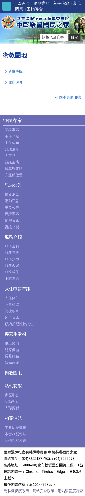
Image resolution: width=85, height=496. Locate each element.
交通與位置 (14, 175)
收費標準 (12, 304)
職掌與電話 (14, 168)
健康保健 (15, 82)
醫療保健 (12, 350)
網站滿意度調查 (70, 491)
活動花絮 (13, 385)
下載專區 (12, 278)
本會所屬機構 (15, 427)
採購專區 (12, 214)
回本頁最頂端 (70, 97)
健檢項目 (12, 311)
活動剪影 (12, 401)
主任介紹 (12, 136)
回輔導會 (35, 9)
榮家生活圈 (15, 334)
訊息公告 (13, 185)
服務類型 (12, 259)
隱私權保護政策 (16, 491)
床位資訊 (12, 317)
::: (4, 120)
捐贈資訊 (12, 220)
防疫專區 (15, 71)
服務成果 (12, 272)
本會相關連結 (15, 434)
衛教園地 (13, 373)
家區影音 (12, 395)
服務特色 (12, 253)
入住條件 (12, 298)
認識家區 (12, 130)
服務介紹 (13, 237)
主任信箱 (61, 3)
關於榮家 (13, 120)
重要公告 (12, 207)
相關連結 (13, 418)
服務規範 (12, 246)
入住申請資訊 (17, 288)
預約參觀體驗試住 (19, 324)
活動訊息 (12, 201)
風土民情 (12, 343)
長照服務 (12, 356)
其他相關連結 (15, 440)
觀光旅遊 (12, 363)
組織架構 (12, 162)
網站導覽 (42, 3)
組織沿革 (12, 149)
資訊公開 (12, 227)
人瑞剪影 (12, 408)
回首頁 (24, 3)
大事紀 (10, 156)
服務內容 (12, 266)
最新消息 (12, 195)
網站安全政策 (43, 491)
